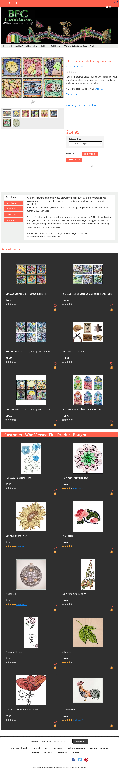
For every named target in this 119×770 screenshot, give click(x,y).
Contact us (62, 752)
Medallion (11, 594)
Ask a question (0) (74, 66)
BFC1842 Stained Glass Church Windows (82, 409)
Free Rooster (68, 710)
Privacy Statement (76, 748)
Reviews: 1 (21, 546)
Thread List (71, 94)
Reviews (10, 220)
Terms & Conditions (99, 748)
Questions (11, 214)
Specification (12, 203)
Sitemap (48, 752)
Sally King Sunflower (16, 536)
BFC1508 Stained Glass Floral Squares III (26, 294)
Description (11, 197)
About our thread (19, 748)
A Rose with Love (14, 652)
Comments (11, 208)
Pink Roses (67, 536)
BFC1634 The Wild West (73, 351)
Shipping (35, 752)
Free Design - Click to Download (81, 105)
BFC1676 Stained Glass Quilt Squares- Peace (28, 409)
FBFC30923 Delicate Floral (19, 478)
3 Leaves (66, 652)
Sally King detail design (74, 594)
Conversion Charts (40, 748)
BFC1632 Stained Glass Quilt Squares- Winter (28, 351)
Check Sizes (100, 88)
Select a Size (75, 139)
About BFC (58, 748)
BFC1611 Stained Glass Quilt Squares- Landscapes (87, 294)
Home (5, 46)
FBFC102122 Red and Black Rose (22, 710)
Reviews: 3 (78, 488)
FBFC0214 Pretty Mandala (75, 478)
